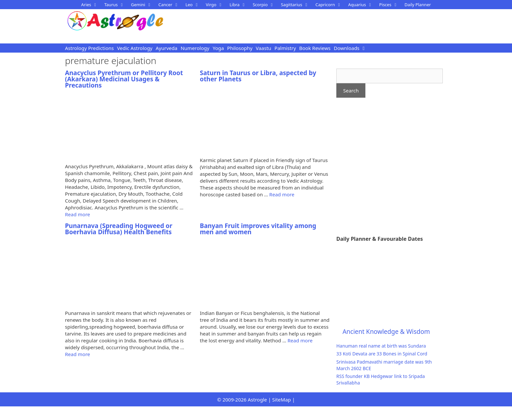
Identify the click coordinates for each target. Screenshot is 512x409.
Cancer (170, 4)
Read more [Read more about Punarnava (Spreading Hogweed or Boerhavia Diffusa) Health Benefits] (77, 354)
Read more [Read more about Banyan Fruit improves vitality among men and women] (299, 340)
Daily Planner (418, 5)
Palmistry (285, 48)
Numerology (195, 48)
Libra (239, 4)
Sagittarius (296, 4)
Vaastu (263, 48)
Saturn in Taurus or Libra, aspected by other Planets (258, 76)
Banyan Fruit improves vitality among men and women (258, 228)
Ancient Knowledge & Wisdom (386, 331)
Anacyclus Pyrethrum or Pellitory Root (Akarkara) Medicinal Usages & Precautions (124, 79)
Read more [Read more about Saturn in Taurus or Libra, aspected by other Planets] (282, 194)
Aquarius (362, 4)
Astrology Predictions (89, 48)
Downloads (347, 48)
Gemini (143, 4)
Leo (193, 4)
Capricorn (330, 4)
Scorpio (265, 4)
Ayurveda (166, 48)
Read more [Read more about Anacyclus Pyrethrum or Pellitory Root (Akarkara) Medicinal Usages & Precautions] (77, 214)
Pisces (390, 4)
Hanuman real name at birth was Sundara (381, 346)
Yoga (218, 48)
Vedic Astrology (134, 48)
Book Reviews (314, 48)
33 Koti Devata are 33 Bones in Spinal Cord (381, 354)
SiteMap (281, 399)
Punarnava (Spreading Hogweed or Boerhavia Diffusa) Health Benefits (118, 228)
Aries (91, 4)
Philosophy (240, 48)
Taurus (116, 4)
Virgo (216, 4)
